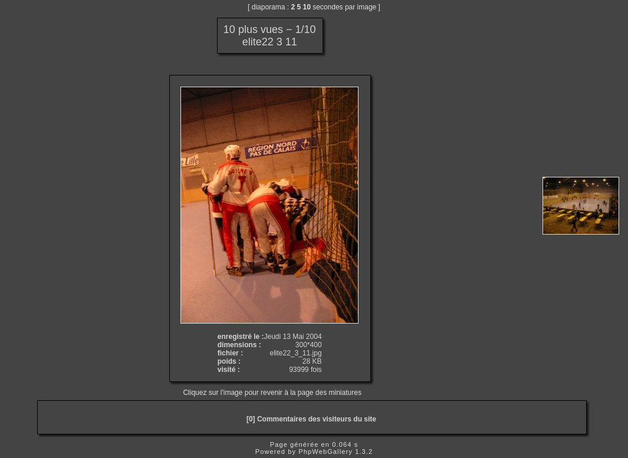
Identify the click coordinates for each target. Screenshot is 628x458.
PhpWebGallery (325, 451)
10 (307, 7)
